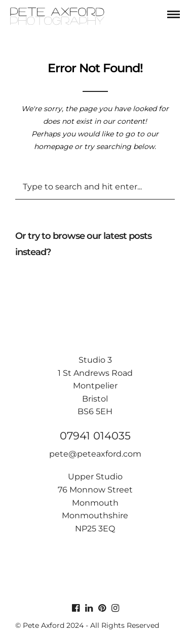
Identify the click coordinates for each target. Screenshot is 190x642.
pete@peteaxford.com (95, 454)
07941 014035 (95, 435)
